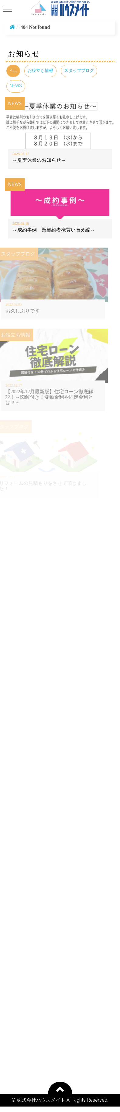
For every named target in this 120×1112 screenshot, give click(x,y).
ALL (13, 70)
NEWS (16, 86)
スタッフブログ (79, 70)
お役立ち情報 (40, 70)
